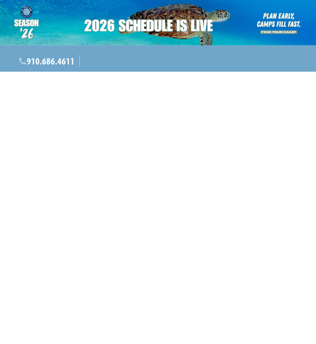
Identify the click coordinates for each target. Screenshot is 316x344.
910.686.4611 (51, 61)
